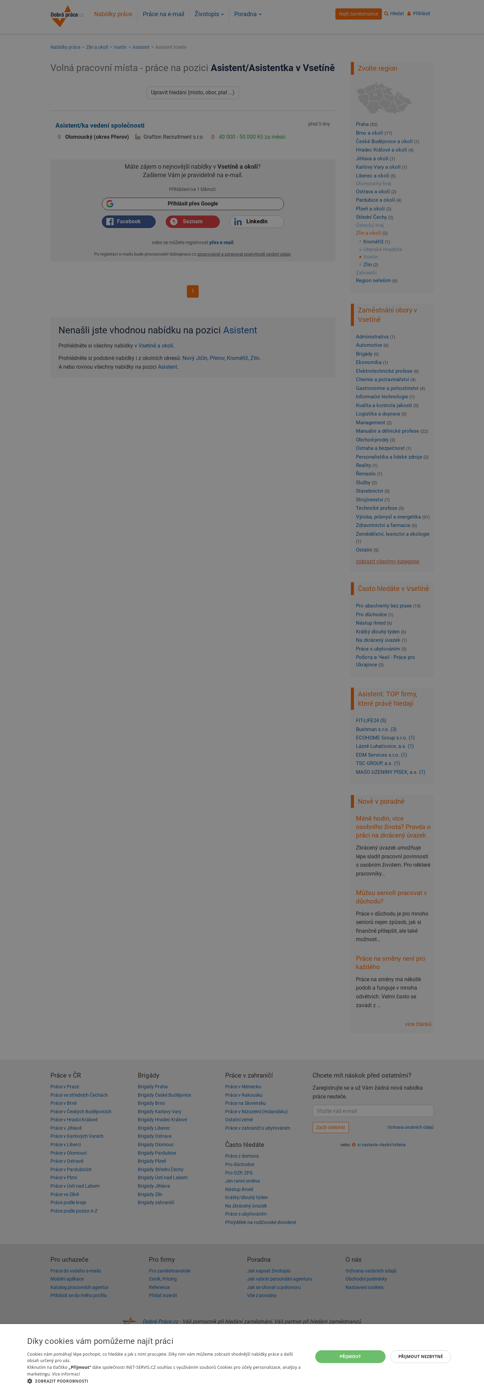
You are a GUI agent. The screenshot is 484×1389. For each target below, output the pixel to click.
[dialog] (242, 1356)
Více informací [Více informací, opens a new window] (66, 1374)
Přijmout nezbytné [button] (420, 1356)
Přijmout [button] (350, 1356)
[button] (165, 1381)
